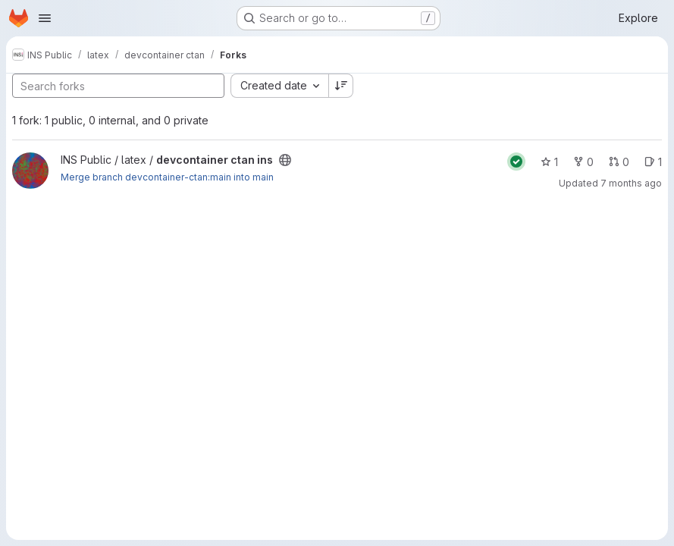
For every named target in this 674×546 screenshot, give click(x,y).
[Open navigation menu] (45, 18)
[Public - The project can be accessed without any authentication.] (285, 160)
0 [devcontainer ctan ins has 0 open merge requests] (619, 161)
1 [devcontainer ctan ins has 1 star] (549, 161)
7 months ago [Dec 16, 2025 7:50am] (631, 183)
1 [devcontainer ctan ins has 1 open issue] (653, 161)
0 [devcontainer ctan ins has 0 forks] (583, 161)
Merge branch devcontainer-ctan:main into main (167, 177)
